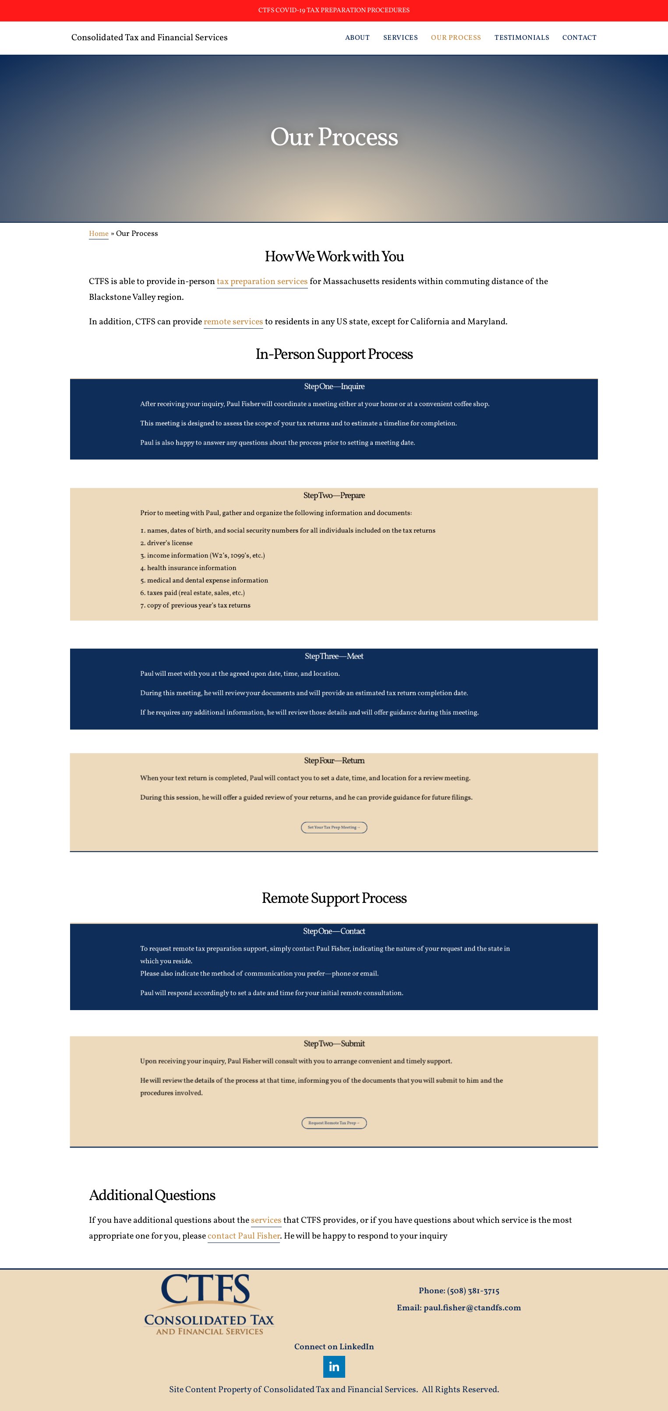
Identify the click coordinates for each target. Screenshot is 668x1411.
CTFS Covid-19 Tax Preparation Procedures (334, 10)
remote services (233, 322)
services (266, 1220)
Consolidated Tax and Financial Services (162, 37)
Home (99, 233)
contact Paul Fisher (244, 1236)
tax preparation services (262, 282)
